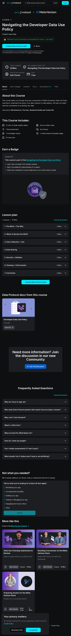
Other (8, 508)
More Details (14, 567)
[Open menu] (3, 3)
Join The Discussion (35, 366)
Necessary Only (17, 630)
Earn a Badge (15, 87)
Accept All (33, 630)
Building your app (12, 496)
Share (36, 46)
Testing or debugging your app (17, 500)
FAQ (56, 87)
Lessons (26, 87)
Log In (65, 3)
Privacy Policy (38, 52)
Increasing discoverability (15, 491)
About (4, 87)
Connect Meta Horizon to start (16, 46)
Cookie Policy (55, 625)
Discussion (46, 87)
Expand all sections (60, 220)
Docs (35, 87)
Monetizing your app (13, 487)
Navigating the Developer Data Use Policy (43, 160)
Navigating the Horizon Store (16, 504)
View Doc (9, 327)
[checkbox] (4, 487)
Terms (29, 52)
